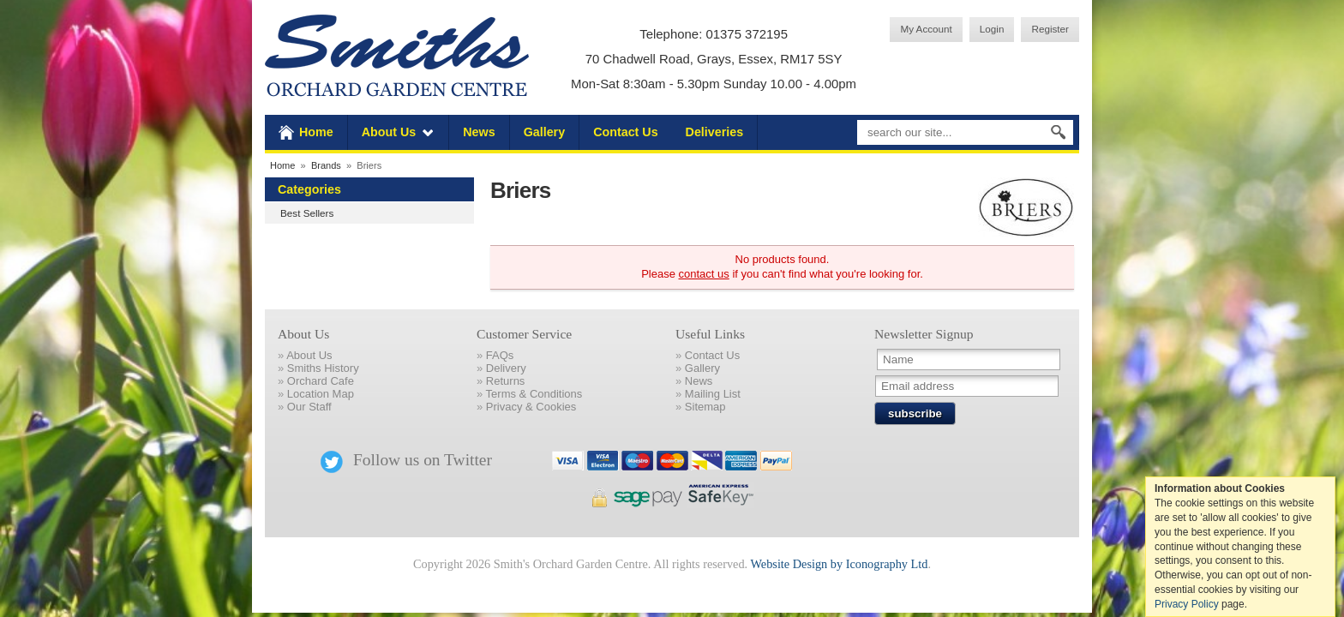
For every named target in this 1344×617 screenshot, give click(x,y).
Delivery (506, 368)
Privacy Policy (1187, 604)
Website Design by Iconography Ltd (838, 564)
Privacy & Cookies (531, 406)
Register (1050, 28)
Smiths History (323, 368)
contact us (704, 273)
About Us (389, 132)
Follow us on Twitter (406, 460)
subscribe (915, 413)
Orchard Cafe (320, 380)
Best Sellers (306, 213)
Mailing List (713, 393)
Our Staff (309, 406)
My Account (925, 28)
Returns (505, 380)
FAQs (500, 355)
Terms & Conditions (534, 393)
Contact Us (625, 132)
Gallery (544, 132)
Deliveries (715, 132)
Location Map (320, 393)
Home (316, 132)
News (479, 132)
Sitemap (705, 406)
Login (992, 28)
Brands (326, 165)
